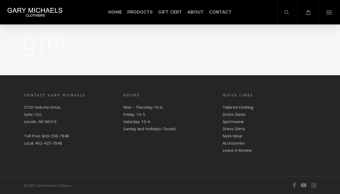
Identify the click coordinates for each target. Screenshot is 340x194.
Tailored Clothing (238, 107)
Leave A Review (237, 150)
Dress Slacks (234, 114)
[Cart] (307, 12)
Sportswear (233, 121)
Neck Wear (233, 135)
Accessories (234, 143)
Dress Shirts (234, 128)
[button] (329, 12)
